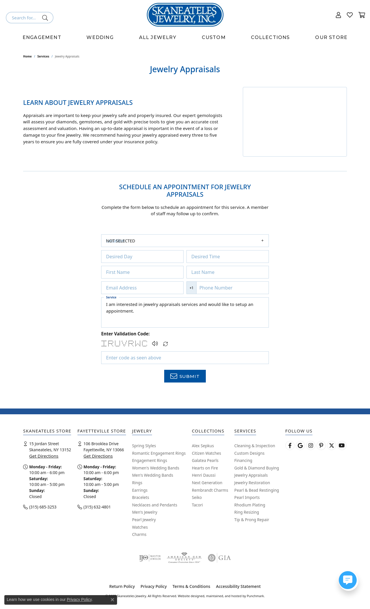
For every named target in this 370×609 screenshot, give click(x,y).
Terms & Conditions (191, 586)
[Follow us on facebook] (290, 445)
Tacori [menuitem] (197, 505)
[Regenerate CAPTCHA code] (165, 342)
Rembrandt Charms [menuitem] (210, 490)
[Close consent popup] (112, 599)
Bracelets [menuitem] (140, 497)
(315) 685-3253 (42, 507)
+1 (191, 288)
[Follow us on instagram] (310, 445)
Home (27, 56)
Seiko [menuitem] (197, 497)
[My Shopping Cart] (361, 15)
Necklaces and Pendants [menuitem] (154, 505)
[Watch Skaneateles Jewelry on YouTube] (342, 445)
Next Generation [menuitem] (207, 482)
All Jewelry (157, 37)
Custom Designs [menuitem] (249, 453)
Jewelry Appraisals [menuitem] (251, 475)
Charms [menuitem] (139, 534)
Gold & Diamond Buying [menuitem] (256, 468)
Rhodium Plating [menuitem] (249, 505)
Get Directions (43, 456)
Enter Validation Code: (125, 334)
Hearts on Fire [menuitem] (205, 468)
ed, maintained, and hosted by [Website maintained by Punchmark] (223, 595)
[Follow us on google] (300, 445)
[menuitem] (150, 558)
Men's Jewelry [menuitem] (144, 512)
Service (111, 297)
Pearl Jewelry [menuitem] (144, 519)
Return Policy (122, 586)
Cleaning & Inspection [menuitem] (254, 445)
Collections (270, 37)
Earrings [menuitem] (140, 490)
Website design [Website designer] (189, 595)
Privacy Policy (153, 586)
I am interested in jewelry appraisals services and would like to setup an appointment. (185, 312)
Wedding (99, 37)
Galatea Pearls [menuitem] (205, 460)
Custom (214, 37)
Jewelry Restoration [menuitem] (252, 482)
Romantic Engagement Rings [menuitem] (159, 453)
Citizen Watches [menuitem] (206, 453)
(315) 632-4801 (97, 507)
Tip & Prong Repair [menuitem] (251, 519)
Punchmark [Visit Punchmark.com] (255, 595)
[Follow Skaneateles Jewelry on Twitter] (331, 445)
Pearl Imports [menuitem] (247, 497)
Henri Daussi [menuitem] (204, 475)
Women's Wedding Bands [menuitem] (155, 468)
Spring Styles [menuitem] (144, 445)
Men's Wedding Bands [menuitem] (152, 475)
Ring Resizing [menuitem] (246, 512)
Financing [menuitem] (243, 460)
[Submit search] (46, 17)
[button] (154, 343)
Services (43, 56)
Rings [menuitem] (137, 482)
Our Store (331, 37)
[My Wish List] (350, 15)
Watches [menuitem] (140, 527)
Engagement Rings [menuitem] (149, 460)
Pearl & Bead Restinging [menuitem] (256, 490)
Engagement (42, 37)
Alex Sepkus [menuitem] (203, 445)
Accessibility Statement (238, 586)
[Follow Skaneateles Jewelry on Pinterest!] (321, 445)
